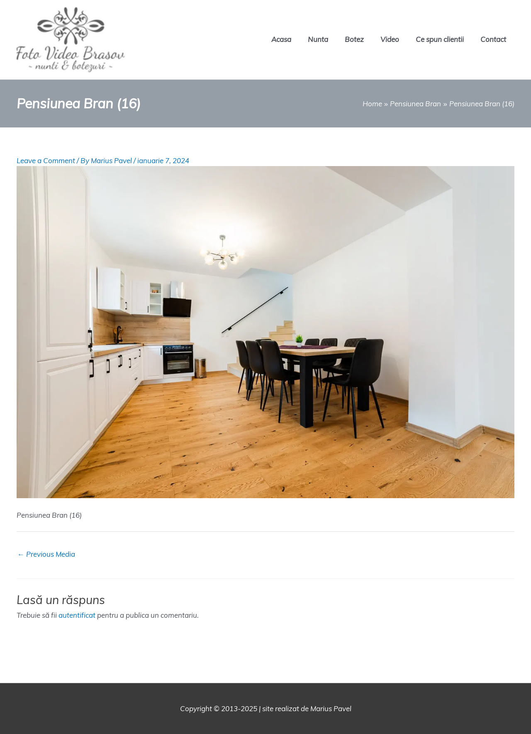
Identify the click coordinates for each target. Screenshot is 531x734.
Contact (493, 39)
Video (389, 39)
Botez (354, 39)
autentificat (76, 615)
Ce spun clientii (440, 39)
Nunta (318, 39)
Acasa (281, 39)
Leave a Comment (46, 160)
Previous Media (46, 554)
